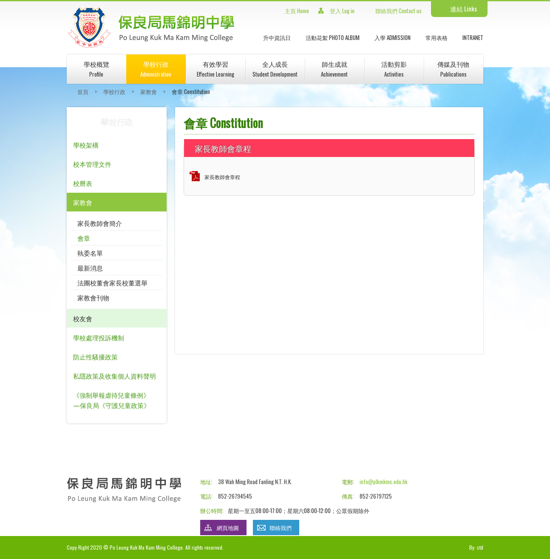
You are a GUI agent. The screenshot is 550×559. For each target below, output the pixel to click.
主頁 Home (297, 10)
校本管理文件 (92, 163)
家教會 (148, 91)
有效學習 (215, 68)
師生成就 (334, 68)
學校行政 (155, 68)
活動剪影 (394, 68)
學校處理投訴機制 (98, 337)
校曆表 (82, 183)
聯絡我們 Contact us (398, 10)
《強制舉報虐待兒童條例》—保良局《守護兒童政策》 (111, 400)
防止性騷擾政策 (95, 356)
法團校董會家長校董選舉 (112, 282)
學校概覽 (96, 68)
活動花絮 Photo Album (333, 37)
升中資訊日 (277, 37)
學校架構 (86, 144)
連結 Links (463, 8)
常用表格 (436, 37)
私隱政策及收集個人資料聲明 (114, 375)
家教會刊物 (93, 297)
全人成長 (275, 68)
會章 (83, 237)
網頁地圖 (228, 527)
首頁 (82, 91)
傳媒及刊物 (453, 68)
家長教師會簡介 (99, 223)
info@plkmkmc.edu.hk (384, 481)
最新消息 (90, 267)
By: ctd (476, 547)
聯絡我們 (280, 527)
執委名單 (90, 252)
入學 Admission (392, 37)
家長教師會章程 (222, 176)
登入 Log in (342, 10)
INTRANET (472, 37)
